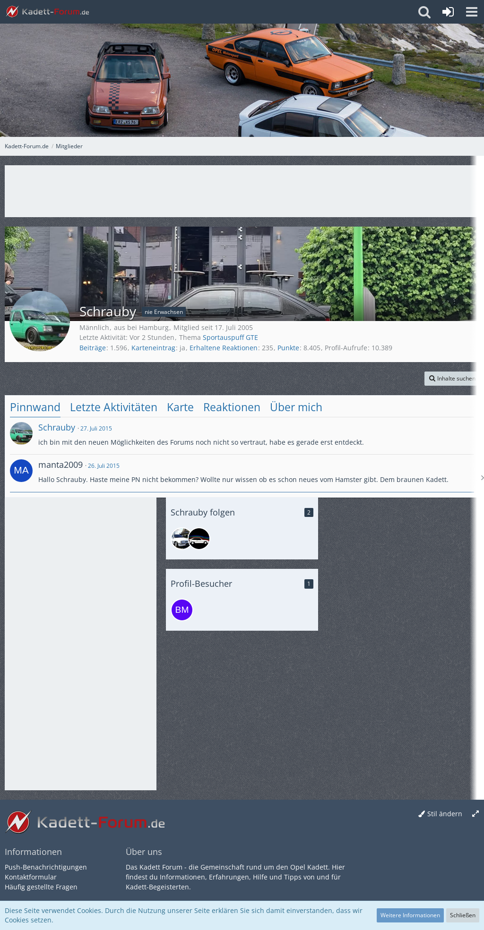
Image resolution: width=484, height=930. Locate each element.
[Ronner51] (199, 538)
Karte (180, 406)
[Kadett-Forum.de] (47, 11)
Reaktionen (231, 406)
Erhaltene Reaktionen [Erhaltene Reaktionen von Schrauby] (224, 347)
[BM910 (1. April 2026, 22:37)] (182, 610)
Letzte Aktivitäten (113, 406)
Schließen (462, 915)
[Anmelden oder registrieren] (448, 11)
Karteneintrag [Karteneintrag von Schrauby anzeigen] (153, 347)
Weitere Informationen (410, 915)
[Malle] (182, 538)
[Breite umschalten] (475, 814)
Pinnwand (35, 406)
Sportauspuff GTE (230, 337)
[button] (471, 11)
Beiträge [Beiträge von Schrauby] (92, 347)
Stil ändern (444, 813)
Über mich (296, 406)
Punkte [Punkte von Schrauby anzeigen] (288, 347)
